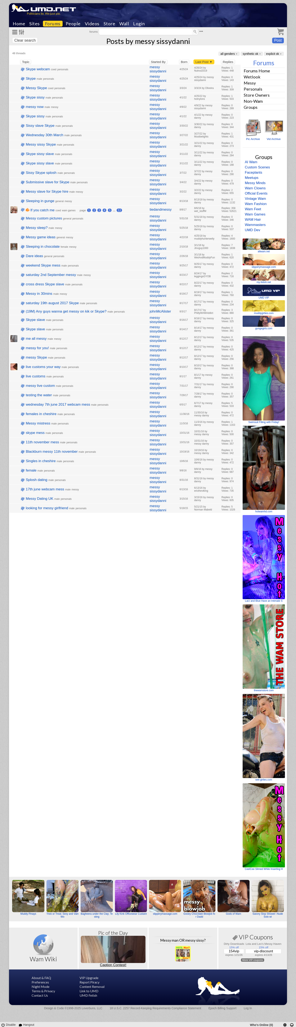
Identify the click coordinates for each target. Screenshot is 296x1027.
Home (19, 23)
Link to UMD (89, 991)
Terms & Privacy (43, 991)
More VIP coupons (252, 960)
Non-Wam (253, 101)
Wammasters (255, 225)
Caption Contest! (113, 965)
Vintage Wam (255, 199)
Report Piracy (89, 982)
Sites (34, 23)
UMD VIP (264, 297)
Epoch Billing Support (222, 1008)
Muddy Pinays (28, 913)
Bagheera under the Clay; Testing (97, 915)
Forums (52, 23)
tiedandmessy (161, 210)
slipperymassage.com (264, 266)
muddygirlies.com (263, 313)
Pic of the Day (113, 933)
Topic (25, 62)
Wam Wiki (43, 959)
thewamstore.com (264, 690)
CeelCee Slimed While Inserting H (264, 869)
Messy (250, 82)
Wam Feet (253, 209)
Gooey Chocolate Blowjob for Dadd (199, 915)
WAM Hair (253, 220)
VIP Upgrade (89, 978)
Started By (158, 62)
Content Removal (92, 987)
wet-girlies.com (263, 779)
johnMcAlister (160, 311)
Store (109, 23)
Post (278, 40)
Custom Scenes (257, 167)
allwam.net (264, 251)
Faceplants (253, 172)
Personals (253, 88)
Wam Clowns (255, 188)
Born (184, 62)
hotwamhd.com (263, 511)
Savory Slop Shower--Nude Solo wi (267, 915)
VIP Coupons (252, 937)
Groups (250, 107)
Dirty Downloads (234, 943)
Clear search (25, 40)
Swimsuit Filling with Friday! (263, 422)
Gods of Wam (233, 913)
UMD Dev (252, 230)
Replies (228, 62)
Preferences (40, 982)
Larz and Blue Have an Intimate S (263, 600)
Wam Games (255, 214)
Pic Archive (253, 139)
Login (139, 23)
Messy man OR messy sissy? (183, 940)
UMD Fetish (88, 995)
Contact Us (40, 995)
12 (119, 210)
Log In (248, 1008)
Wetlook (252, 76)
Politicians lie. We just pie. (43, 13)
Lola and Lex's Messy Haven (263, 943)
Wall (124, 23)
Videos (92, 23)
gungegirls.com (263, 328)
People (73, 23)
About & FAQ (41, 978)
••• (201, 31)
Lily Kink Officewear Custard (131, 913)
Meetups (251, 178)
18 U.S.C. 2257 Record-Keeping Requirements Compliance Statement (155, 1008)
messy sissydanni (158, 69)
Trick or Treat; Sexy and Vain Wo (62, 915)
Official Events (256, 193)
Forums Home (257, 70)
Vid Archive (274, 139)
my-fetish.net (264, 282)
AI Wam (251, 162)
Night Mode (40, 987)
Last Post (203, 62)
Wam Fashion (255, 204)
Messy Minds (255, 183)
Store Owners (257, 94)
